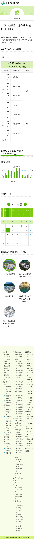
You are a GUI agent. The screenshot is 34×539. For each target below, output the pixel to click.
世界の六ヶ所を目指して (19, 453)
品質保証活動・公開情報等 (7, 439)
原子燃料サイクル (30, 393)
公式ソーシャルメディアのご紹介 (30, 407)
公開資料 (8, 448)
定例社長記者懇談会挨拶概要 (18, 496)
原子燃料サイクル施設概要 (7, 359)
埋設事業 (8, 389)
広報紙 (29, 366)
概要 (5, 384)
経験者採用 (30, 416)
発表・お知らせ (18, 478)
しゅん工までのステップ (19, 377)
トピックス (18, 485)
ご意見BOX (29, 428)
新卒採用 (29, 414)
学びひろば (30, 384)
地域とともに (18, 457)
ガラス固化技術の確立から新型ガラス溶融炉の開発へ (19, 443)
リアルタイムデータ (8, 412)
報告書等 (8, 450)
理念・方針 (7, 363)
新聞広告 (29, 363)
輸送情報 (8, 453)
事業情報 (17, 14)
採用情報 (28, 411)
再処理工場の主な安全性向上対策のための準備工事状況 (18, 423)
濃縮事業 (8, 387)
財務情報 (6, 375)
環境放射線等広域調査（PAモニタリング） (8, 425)
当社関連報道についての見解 (18, 490)
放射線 (30, 398)
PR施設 (29, 377)
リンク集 (28, 431)
